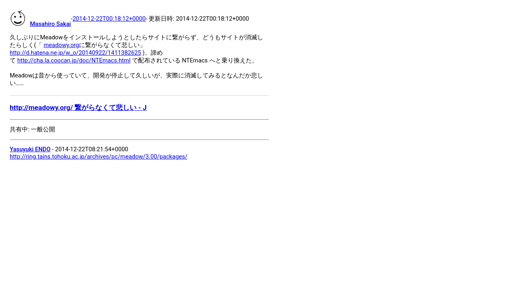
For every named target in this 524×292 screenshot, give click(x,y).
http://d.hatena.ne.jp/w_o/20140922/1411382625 (75, 52)
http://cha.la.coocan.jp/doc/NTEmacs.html (74, 60)
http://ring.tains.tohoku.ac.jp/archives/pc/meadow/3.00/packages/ (98, 156)
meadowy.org (61, 45)
